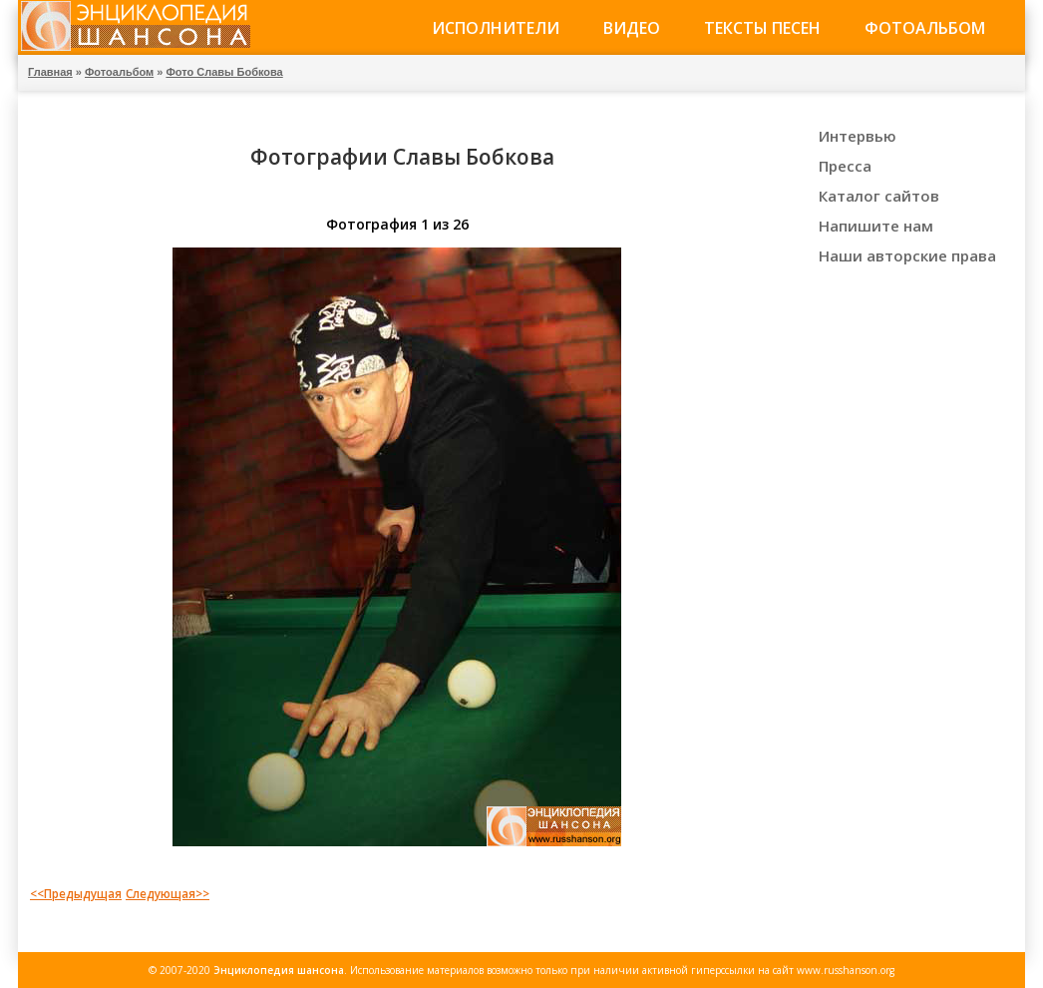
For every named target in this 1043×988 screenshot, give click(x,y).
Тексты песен (762, 28)
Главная (50, 72)
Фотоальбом (925, 28)
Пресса (845, 166)
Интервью (857, 136)
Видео (631, 28)
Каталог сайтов (879, 196)
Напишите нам (876, 226)
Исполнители (495, 28)
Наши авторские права (907, 255)
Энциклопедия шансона (278, 970)
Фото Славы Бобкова (224, 72)
